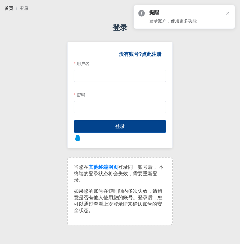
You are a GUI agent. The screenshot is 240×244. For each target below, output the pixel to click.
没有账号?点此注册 (140, 54)
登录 (24, 8)
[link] (9, 8)
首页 (9, 8)
